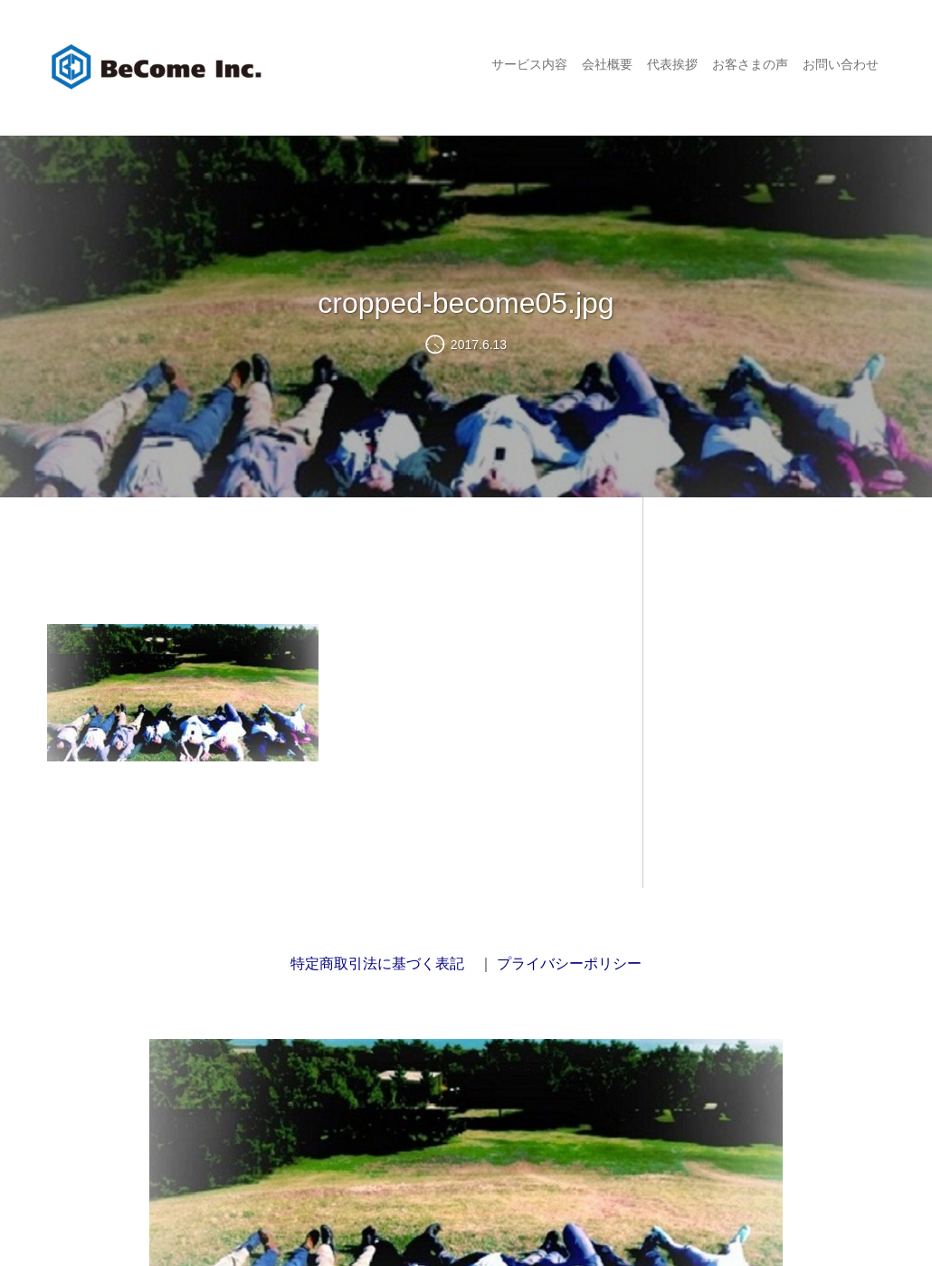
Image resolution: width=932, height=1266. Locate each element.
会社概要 (607, 64)
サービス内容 (529, 64)
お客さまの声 (750, 64)
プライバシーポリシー (569, 963)
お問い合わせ (841, 64)
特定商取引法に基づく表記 (377, 963)
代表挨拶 (672, 64)
